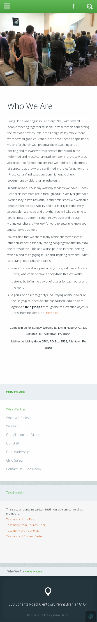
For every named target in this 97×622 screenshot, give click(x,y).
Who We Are (15, 409)
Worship (12, 426)
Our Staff (12, 443)
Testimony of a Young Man (23, 531)
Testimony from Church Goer (25, 525)
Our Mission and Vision (23, 435)
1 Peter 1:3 (51, 313)
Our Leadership (17, 452)
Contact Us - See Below (23, 469)
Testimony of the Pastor (22, 519)
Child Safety (14, 460)
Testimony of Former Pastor (24, 536)
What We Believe (19, 418)
